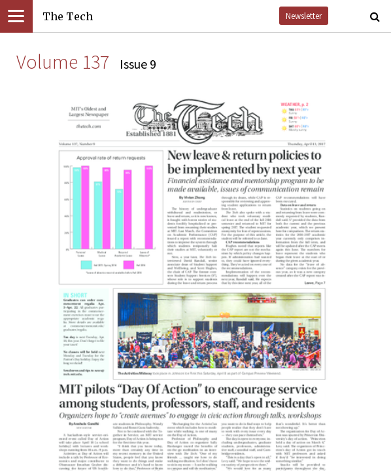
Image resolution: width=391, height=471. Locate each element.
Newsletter (304, 15)
